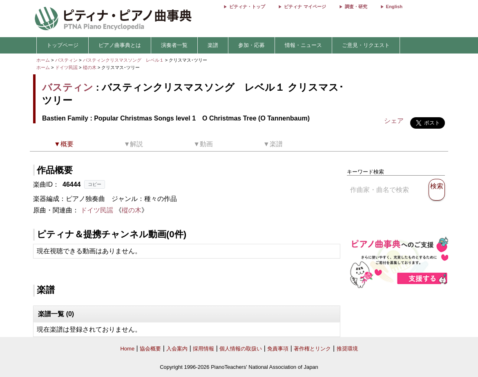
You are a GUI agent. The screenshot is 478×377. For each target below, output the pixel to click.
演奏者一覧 (174, 45)
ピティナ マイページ (305, 6)
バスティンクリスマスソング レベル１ (124, 60)
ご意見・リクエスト (366, 45)
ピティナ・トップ (247, 6)
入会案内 (177, 349)
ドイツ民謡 (66, 67)
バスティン (66, 60)
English (394, 6)
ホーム (43, 60)
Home (127, 349)
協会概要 (150, 349)
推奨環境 (347, 349)
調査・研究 (356, 6)
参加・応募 (251, 45)
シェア (394, 120)
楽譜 (213, 45)
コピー (94, 184)
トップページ (62, 45)
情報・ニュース (303, 45)
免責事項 (277, 349)
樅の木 (90, 67)
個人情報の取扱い (240, 349)
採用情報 (203, 349)
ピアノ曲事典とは (119, 45)
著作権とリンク (312, 349)
